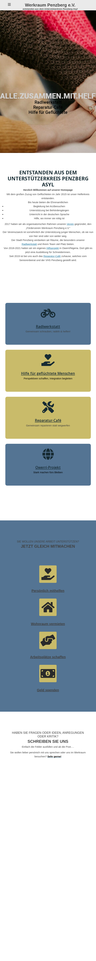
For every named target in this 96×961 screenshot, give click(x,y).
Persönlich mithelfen (48, 591)
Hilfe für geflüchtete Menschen (48, 373)
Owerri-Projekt (48, 467)
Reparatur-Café (48, 420)
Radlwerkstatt (48, 326)
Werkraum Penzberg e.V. (50, 5)
